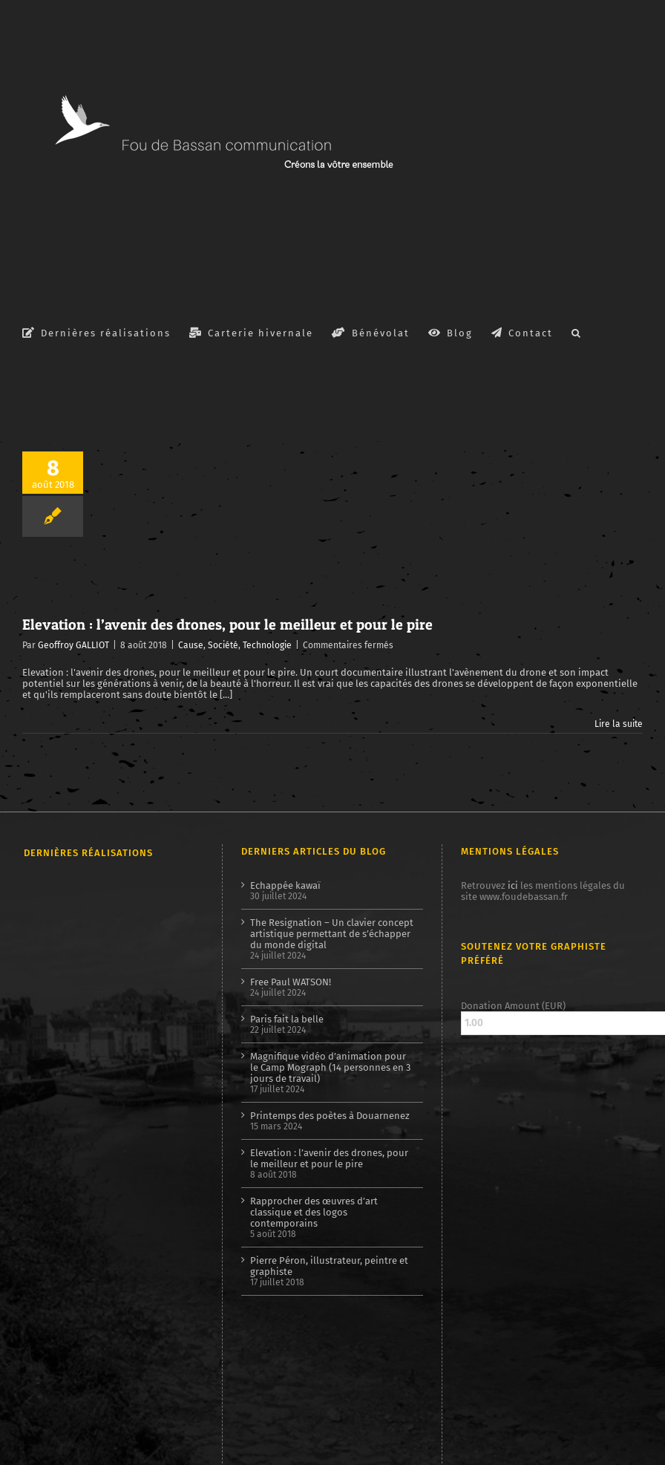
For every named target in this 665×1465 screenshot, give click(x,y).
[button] (576, 332)
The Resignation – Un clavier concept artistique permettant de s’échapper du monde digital (331, 933)
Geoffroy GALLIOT (73, 645)
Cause (190, 645)
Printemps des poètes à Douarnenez (330, 1115)
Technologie (267, 645)
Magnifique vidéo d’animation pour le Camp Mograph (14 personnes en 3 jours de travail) (330, 1067)
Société (223, 645)
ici (513, 885)
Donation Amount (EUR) (513, 1005)
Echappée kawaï (285, 885)
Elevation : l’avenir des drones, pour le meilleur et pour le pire (227, 624)
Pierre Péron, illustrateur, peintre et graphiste (329, 1266)
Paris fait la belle (287, 1019)
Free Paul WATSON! (290, 982)
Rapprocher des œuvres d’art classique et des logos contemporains (314, 1212)
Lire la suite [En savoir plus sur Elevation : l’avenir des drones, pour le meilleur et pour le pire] (618, 724)
